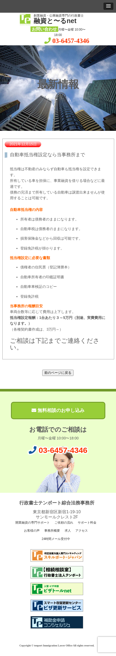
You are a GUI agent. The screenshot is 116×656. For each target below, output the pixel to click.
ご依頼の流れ (63, 522)
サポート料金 (86, 522)
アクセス (81, 530)
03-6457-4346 (70, 40)
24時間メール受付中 (55, 539)
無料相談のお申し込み (58, 410)
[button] (108, 6)
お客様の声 (31, 530)
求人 (67, 530)
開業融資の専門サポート (32, 522)
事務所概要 (51, 530)
